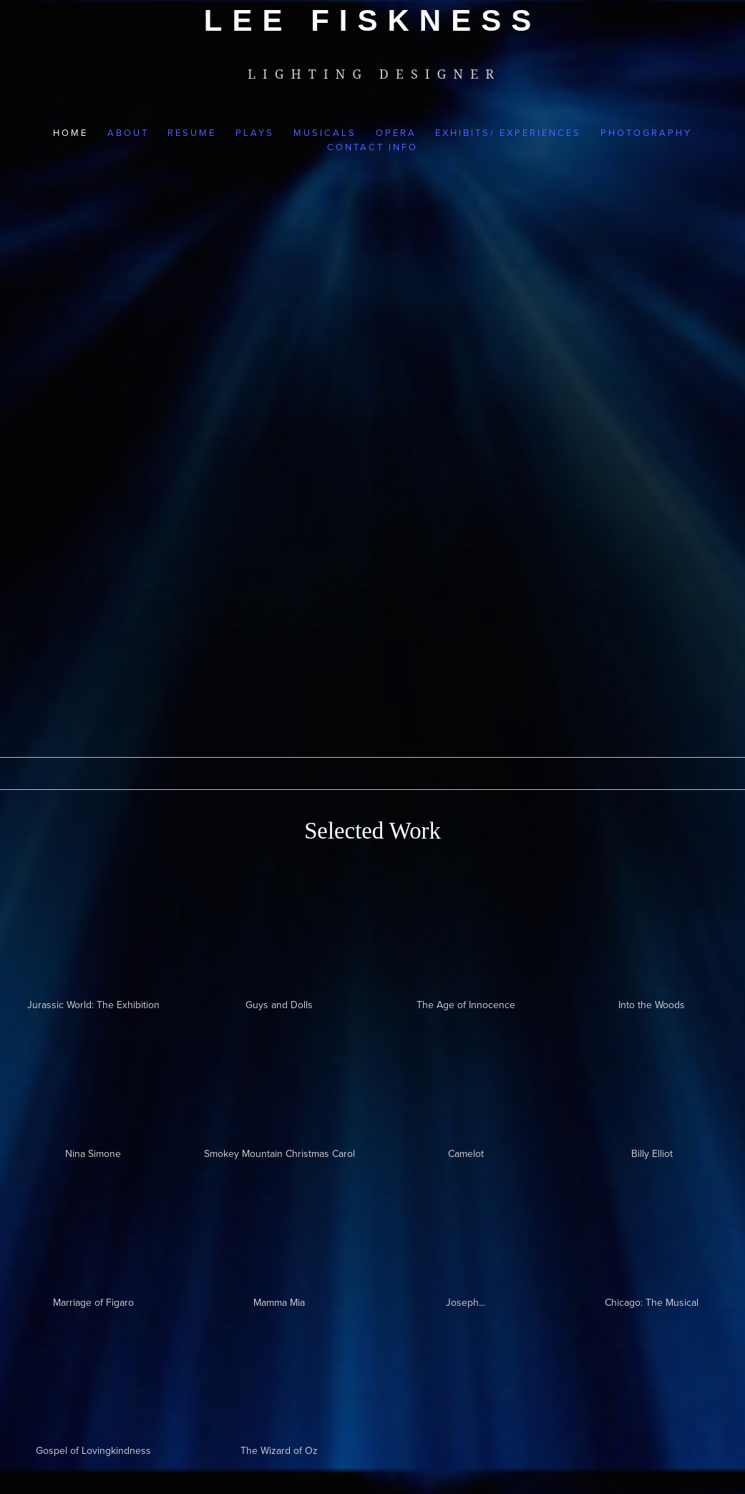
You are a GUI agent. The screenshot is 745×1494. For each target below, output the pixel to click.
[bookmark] (372, 20)
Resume (191, 132)
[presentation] (652, 1076)
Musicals (324, 132)
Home (70, 132)
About (128, 132)
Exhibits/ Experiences (508, 132)
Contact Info (372, 146)
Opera (396, 132)
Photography (646, 132)
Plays (254, 132)
